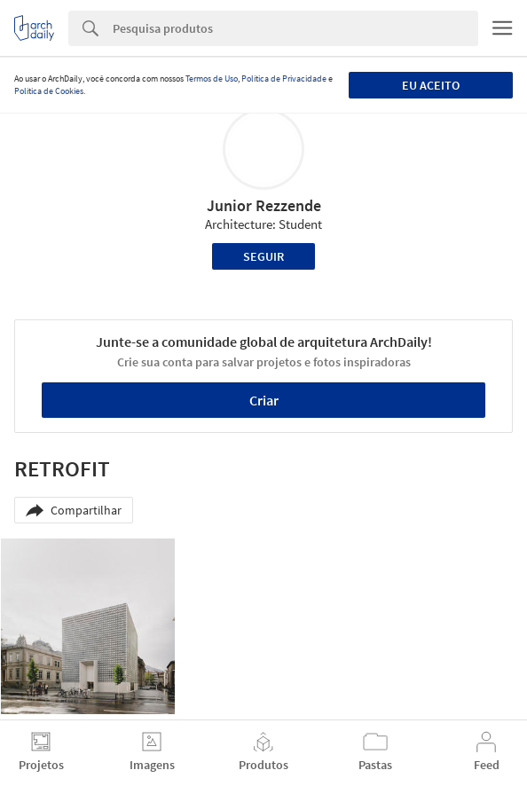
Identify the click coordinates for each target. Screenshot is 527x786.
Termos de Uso (211, 78)
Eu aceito (431, 85)
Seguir (263, 256)
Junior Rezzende (264, 205)
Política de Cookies (48, 91)
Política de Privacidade (283, 78)
